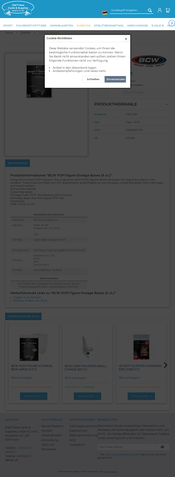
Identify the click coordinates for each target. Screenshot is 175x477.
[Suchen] (149, 10)
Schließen (93, 79)
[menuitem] (17, 8)
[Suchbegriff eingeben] (131, 10)
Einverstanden (116, 79)
